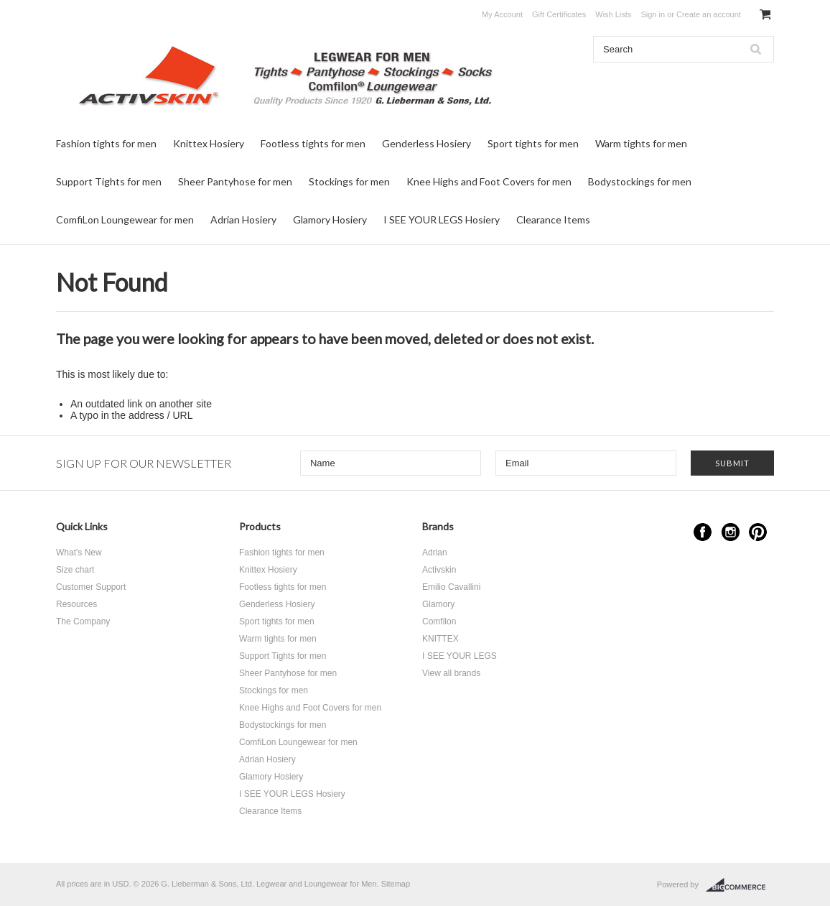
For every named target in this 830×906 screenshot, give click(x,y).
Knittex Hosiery (208, 143)
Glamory (438, 604)
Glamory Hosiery (330, 219)
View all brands (451, 673)
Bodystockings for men (639, 181)
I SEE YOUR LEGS (459, 656)
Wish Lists (613, 14)
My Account (502, 14)
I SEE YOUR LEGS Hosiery (441, 219)
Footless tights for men (313, 143)
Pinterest (758, 532)
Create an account (708, 14)
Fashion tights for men (106, 143)
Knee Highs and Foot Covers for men (489, 181)
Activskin (439, 570)
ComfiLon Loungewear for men (125, 219)
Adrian (434, 552)
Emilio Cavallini (451, 587)
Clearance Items (553, 219)
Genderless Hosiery (426, 143)
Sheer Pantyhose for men (235, 181)
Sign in (652, 14)
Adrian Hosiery (243, 219)
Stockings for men (349, 181)
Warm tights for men (641, 143)
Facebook (703, 532)
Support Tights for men (109, 181)
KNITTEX (440, 639)
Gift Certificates (559, 14)
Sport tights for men (533, 143)
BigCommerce (740, 885)
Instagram (731, 532)
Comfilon (439, 621)
